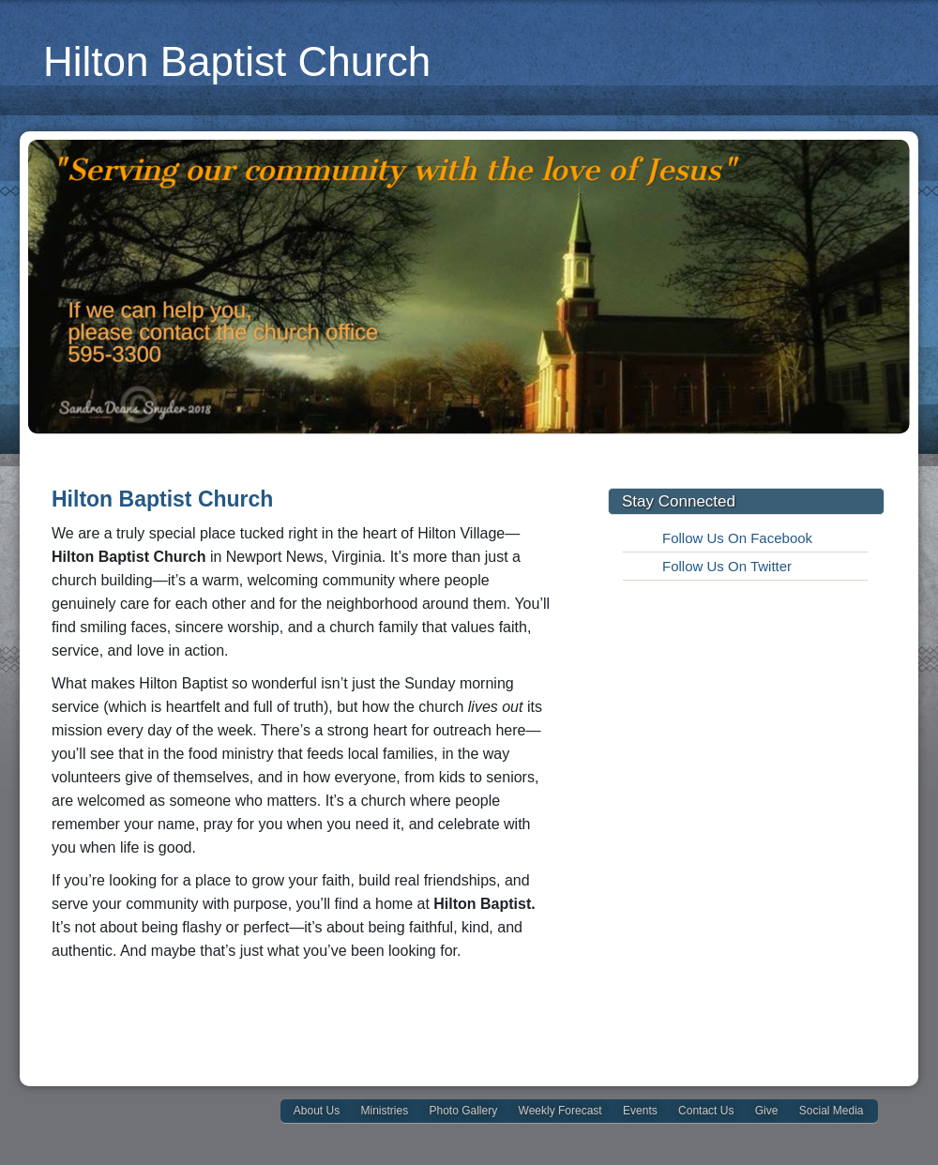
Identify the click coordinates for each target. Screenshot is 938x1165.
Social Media (831, 1110)
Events (640, 1110)
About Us (317, 1110)
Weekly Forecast (560, 1110)
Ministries (384, 1110)
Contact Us (706, 1110)
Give (767, 1110)
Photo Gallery (464, 1110)
